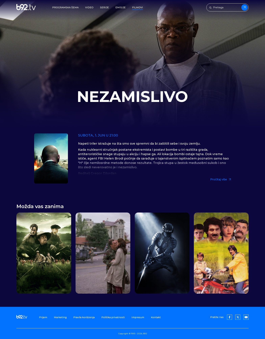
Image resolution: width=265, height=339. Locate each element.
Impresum (137, 317)
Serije (104, 7)
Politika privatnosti (113, 317)
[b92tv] (26, 7)
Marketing (60, 317)
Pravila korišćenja (84, 317)
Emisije (120, 7)
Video (89, 7)
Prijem (43, 317)
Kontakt (156, 317)
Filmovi (137, 7)
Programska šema (65, 7)
